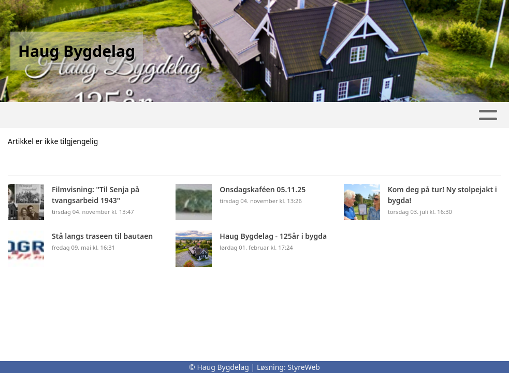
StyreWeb (303, 367)
